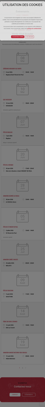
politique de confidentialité (34, 28)
